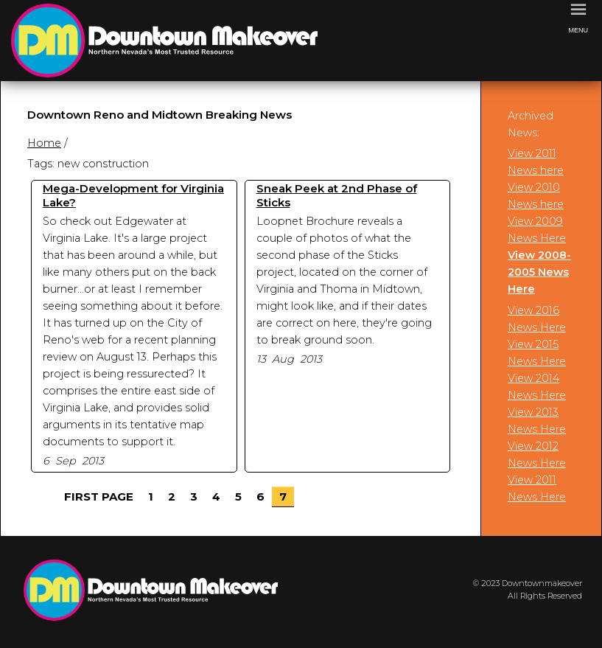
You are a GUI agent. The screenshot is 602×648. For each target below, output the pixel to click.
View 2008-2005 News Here (539, 272)
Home (44, 143)
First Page (98, 497)
